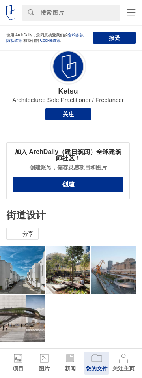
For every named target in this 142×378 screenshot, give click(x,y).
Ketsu (68, 91)
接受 (114, 38)
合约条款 (76, 35)
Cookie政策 (50, 40)
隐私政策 (14, 40)
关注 (68, 114)
